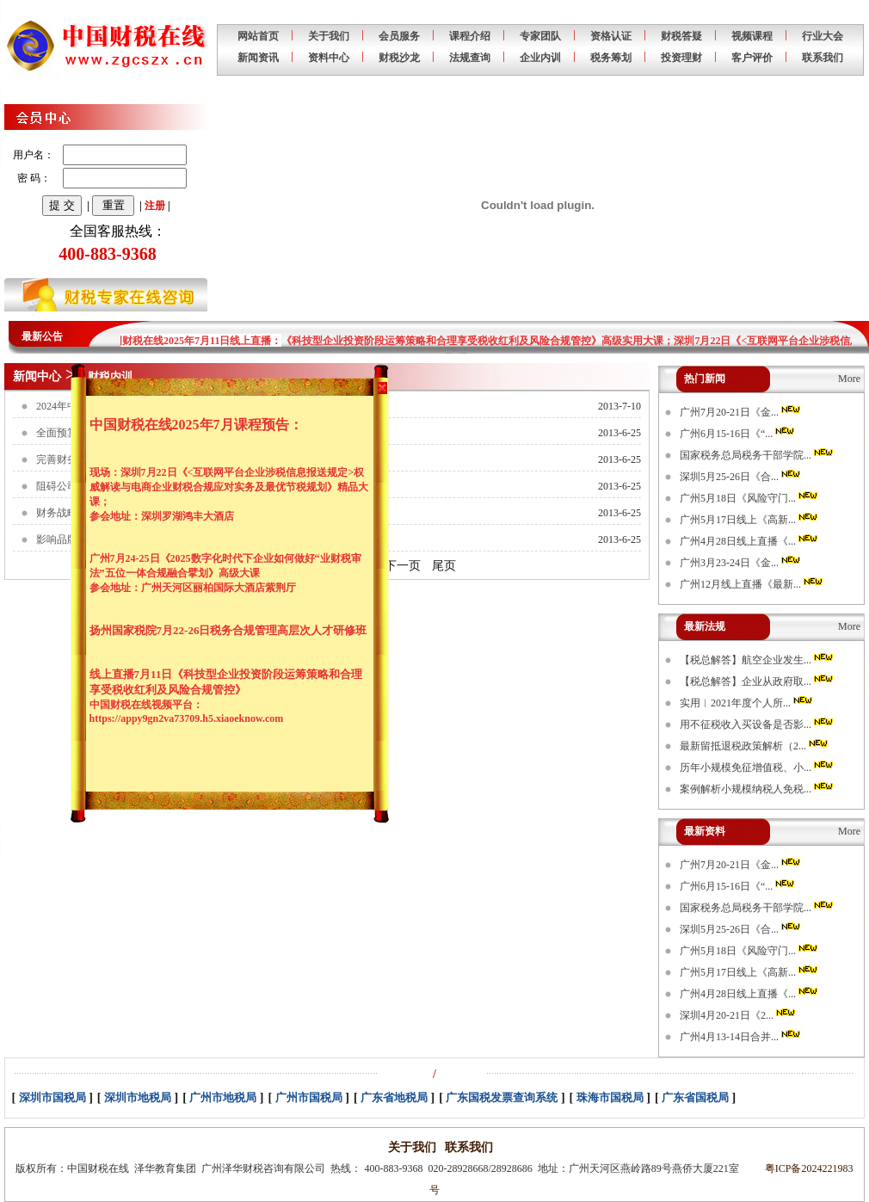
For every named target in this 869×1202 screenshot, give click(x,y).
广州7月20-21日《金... (741, 412)
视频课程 (752, 36)
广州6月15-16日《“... (738, 434)
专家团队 (540, 36)
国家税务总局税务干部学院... (757, 455)
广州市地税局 (222, 1097)
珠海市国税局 (610, 1097)
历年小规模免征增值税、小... (757, 767)
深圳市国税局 (52, 1097)
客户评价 (752, 58)
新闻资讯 (258, 58)
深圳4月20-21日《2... (739, 1015)
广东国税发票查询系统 (502, 1097)
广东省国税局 (695, 1097)
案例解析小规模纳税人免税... (757, 789)
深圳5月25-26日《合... (741, 477)
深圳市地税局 (137, 1097)
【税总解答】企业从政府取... (757, 681)
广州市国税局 (308, 1097)
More (849, 379)
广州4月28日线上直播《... (750, 541)
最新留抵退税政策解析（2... (755, 746)
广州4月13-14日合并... (741, 1037)
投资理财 (681, 58)
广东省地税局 (394, 1097)
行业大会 (822, 36)
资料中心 (328, 58)
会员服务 (399, 36)
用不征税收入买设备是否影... (757, 724)
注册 (155, 206)
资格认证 (611, 36)
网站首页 (258, 36)
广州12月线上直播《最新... (752, 584)
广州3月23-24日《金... (741, 563)
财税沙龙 (399, 58)
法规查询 (469, 58)
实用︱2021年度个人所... (747, 703)
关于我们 (328, 36)
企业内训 (540, 58)
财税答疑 (681, 36)
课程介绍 (469, 36)
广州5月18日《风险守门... (750, 498)
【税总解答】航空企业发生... (757, 660)
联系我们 (822, 58)
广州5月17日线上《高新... (750, 520)
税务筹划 (611, 58)
